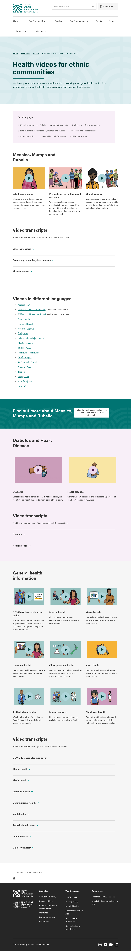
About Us (17, 21)
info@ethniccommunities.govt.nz (105, 902)
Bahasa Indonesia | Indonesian (31, 338)
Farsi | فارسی (24, 319)
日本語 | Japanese (26, 343)
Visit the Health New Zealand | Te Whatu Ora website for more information (92, 413)
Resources (25, 53)
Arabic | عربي (24, 304)
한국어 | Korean (25, 347)
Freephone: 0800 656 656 (103, 896)
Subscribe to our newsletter (73, 927)
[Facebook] (111, 945)
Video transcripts (60, 125)
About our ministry (47, 896)
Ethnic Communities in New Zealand (48, 907)
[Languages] (108, 6)
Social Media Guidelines (71, 920)
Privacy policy (72, 901)
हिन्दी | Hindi (23, 333)
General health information (54, 136)
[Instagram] (100, 945)
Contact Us (41, 31)
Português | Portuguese (28, 352)
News (111, 21)
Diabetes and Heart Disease (83, 130)
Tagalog (21, 371)
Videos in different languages (87, 125)
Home (15, 53)
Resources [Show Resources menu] (22, 31)
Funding (58, 21)
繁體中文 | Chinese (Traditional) (32, 314)
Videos (36, 53)
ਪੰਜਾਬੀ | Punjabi (24, 357)
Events (99, 21)
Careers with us (46, 900)
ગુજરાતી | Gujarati (26, 328)
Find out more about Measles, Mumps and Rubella (42, 130)
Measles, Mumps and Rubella (33, 125)
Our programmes (47, 917)
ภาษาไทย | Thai (25, 381)
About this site (72, 905)
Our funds (43, 912)
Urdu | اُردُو (23, 386)
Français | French (26, 323)
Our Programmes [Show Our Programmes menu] (79, 21)
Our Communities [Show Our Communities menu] (38, 21)
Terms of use (71, 896)
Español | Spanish (26, 367)
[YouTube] (105, 945)
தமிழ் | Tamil (23, 376)
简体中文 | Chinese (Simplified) (32, 309)
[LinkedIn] (116, 945)
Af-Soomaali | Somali (27, 362)
